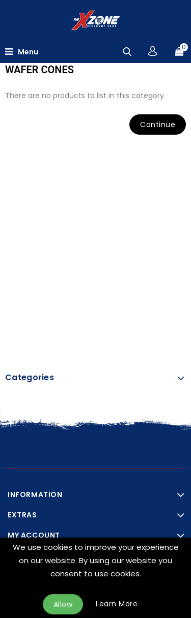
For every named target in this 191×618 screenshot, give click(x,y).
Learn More (117, 604)
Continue (157, 124)
